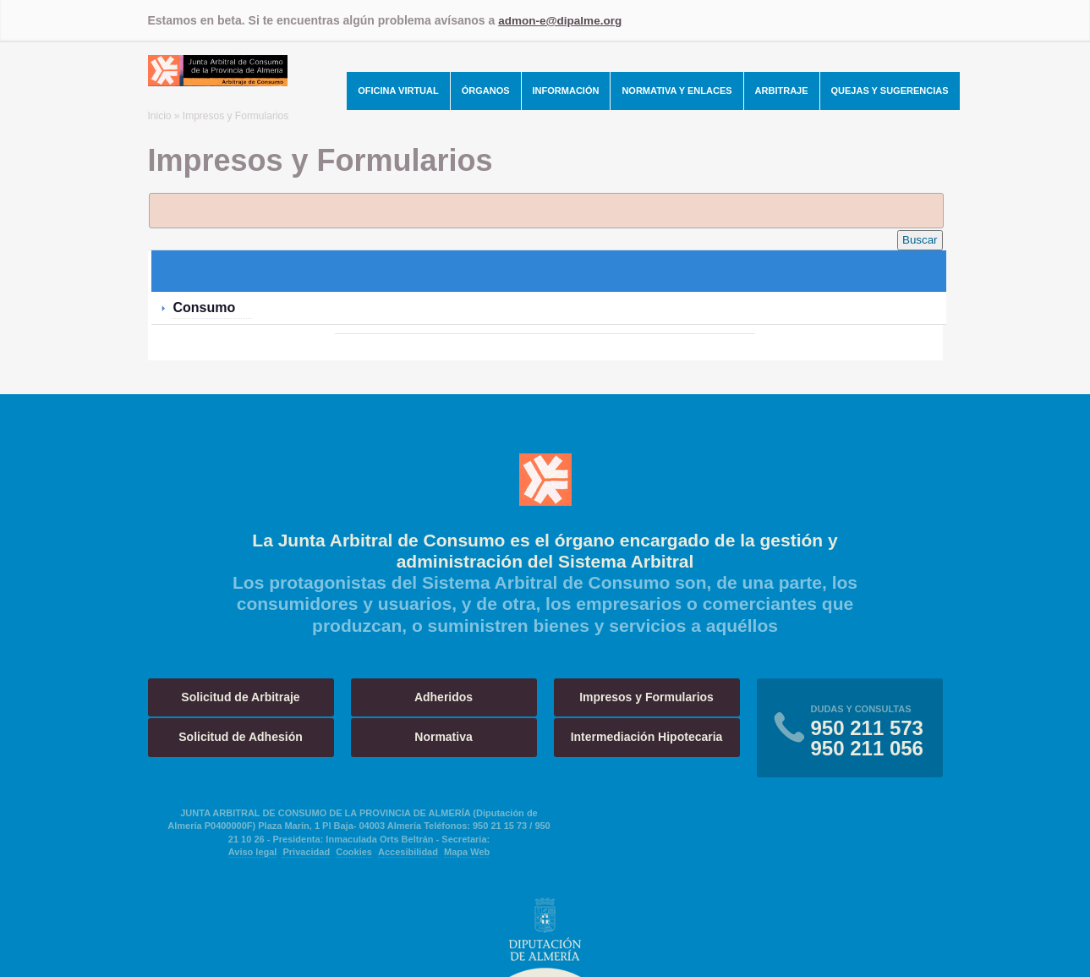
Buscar (919, 239)
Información (566, 90)
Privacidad (306, 852)
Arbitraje (781, 90)
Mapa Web (467, 852)
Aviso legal (252, 852)
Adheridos (443, 696)
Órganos (486, 90)
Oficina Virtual (398, 90)
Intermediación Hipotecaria (647, 737)
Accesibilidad (408, 852)
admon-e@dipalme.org (562, 20)
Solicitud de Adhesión (240, 737)
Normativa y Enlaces (676, 90)
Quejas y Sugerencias (890, 90)
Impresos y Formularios (646, 696)
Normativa (443, 737)
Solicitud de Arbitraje (240, 696)
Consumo (204, 306)
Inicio (160, 116)
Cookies (354, 852)
